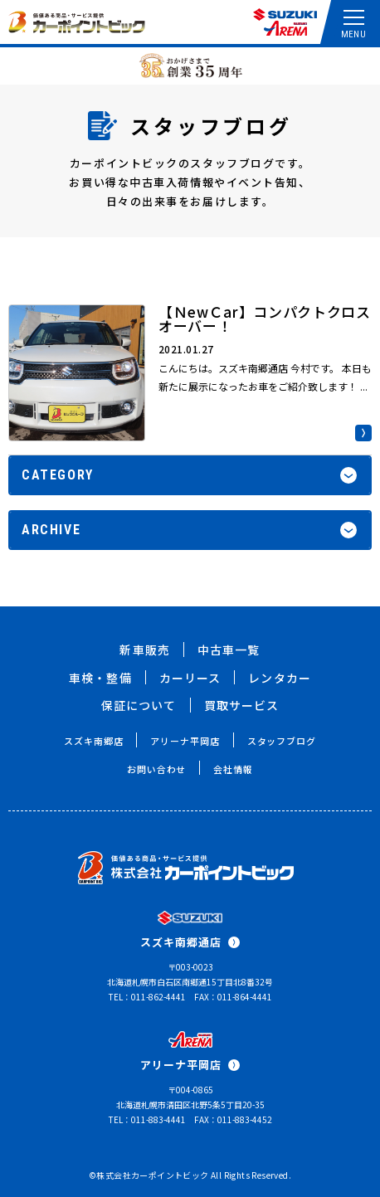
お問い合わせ (156, 769)
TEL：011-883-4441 (147, 1119)
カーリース (190, 677)
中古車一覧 (229, 649)
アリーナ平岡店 (184, 740)
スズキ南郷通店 (190, 942)
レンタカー (279, 677)
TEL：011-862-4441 (147, 996)
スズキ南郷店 (93, 740)
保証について (139, 705)
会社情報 (233, 769)
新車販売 (144, 649)
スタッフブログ (281, 740)
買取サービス (242, 705)
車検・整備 (100, 677)
